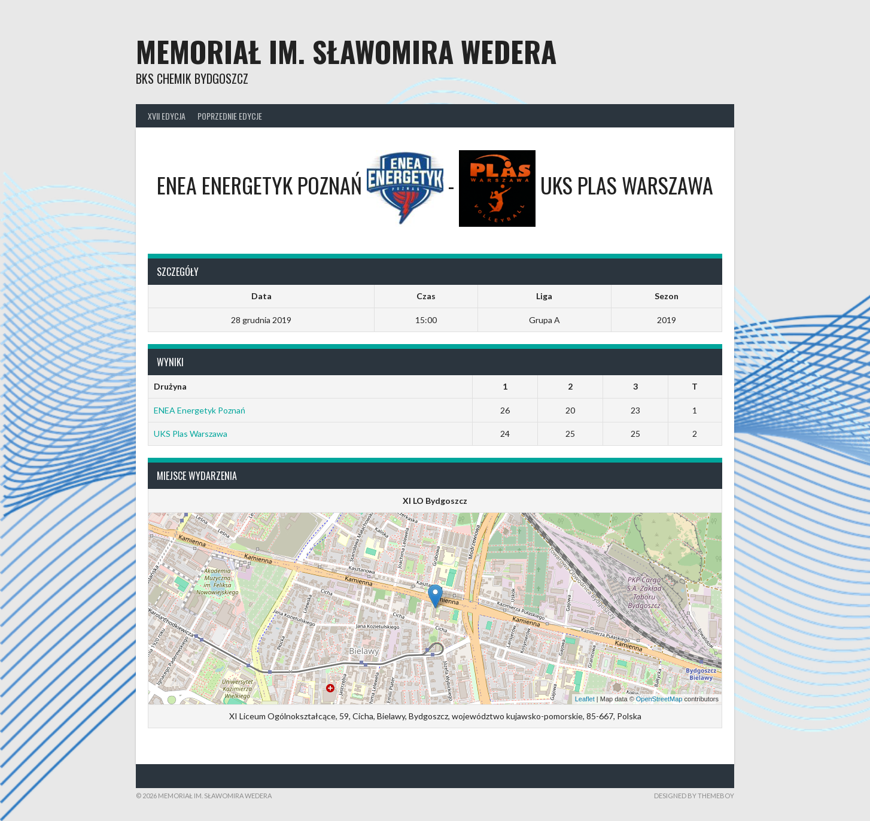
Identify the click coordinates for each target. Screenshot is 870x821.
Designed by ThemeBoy (694, 795)
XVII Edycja (166, 116)
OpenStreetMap (659, 699)
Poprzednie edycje (229, 116)
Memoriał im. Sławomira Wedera (346, 51)
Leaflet (585, 699)
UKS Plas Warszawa (190, 433)
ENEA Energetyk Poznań (199, 410)
